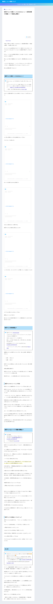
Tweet (7, 40)
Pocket (9, 40)
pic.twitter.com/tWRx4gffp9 (27, 559)
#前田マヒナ (12, 87)
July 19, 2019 (16, 440)
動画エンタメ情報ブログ (9, 1)
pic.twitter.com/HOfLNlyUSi (12, 344)
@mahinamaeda (16, 332)
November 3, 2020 (10, 563)
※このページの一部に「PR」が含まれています (26, 4)
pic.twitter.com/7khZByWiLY (20, 87)
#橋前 (17, 437)
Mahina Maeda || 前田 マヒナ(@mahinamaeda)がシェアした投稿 (17, 133)
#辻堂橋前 (14, 437)
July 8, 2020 (24, 89)
